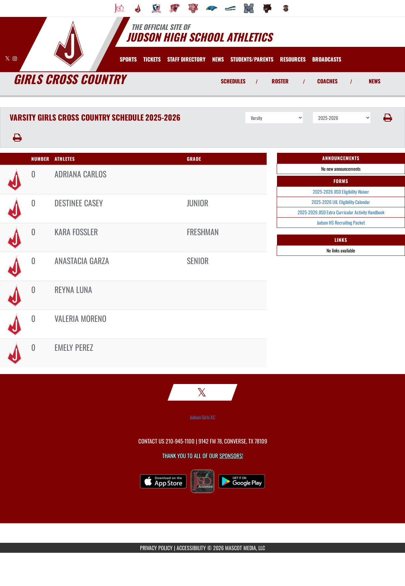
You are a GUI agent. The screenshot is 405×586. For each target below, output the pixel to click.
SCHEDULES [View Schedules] (233, 81)
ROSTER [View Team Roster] (280, 81)
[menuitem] (119, 8)
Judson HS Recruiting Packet (341, 222)
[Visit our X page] (8, 58)
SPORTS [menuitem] (128, 59)
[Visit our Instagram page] (15, 58)
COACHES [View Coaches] (327, 81)
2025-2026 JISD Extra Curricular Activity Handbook (341, 212)
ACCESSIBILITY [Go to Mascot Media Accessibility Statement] (191, 548)
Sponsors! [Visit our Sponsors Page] (231, 455)
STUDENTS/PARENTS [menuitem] (251, 59)
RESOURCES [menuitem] (293, 59)
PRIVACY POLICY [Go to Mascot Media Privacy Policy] (156, 548)
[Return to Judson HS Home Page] (68, 43)
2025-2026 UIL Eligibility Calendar (341, 201)
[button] (387, 117)
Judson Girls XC (202, 417)
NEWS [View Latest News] (374, 81)
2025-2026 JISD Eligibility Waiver (341, 191)
